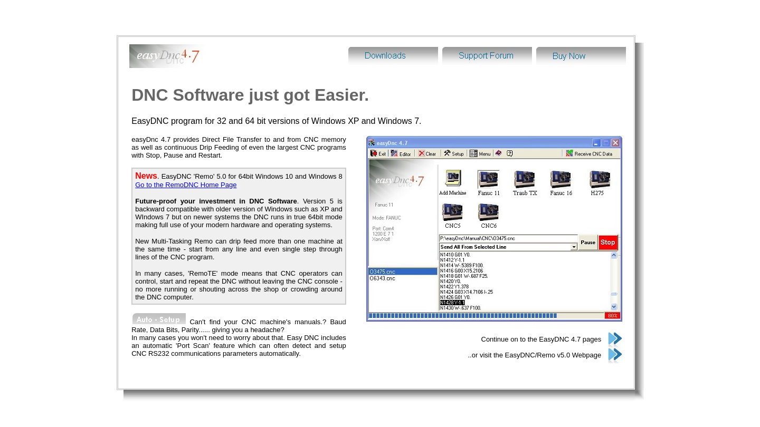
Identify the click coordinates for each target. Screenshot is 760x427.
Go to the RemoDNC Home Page (185, 165)
